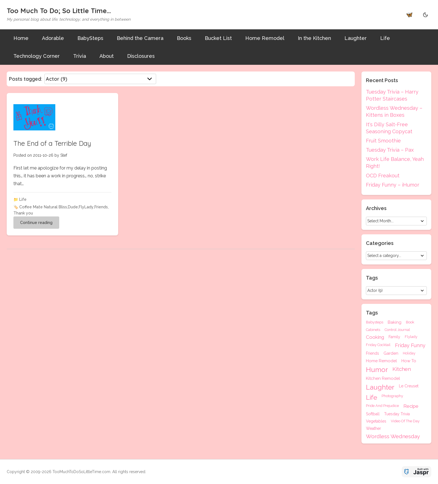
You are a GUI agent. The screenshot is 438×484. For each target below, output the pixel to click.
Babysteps (374, 322)
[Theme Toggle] (425, 14)
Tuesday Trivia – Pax (390, 150)
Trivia (79, 56)
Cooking (375, 337)
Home (20, 38)
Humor (377, 369)
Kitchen (401, 369)
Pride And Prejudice (382, 406)
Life (385, 38)
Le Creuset (408, 386)
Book (410, 322)
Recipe (410, 406)
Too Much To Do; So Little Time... (59, 10)
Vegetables (376, 421)
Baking (394, 322)
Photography (392, 396)
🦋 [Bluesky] (409, 14)
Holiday (409, 353)
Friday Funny (410, 345)
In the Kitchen (314, 38)
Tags (372, 313)
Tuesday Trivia (397, 414)
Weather (373, 428)
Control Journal (397, 330)
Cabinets (373, 330)
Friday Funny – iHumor (392, 185)
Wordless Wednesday (393, 436)
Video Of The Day (405, 421)
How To (408, 361)
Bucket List (218, 38)
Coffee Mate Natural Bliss (43, 207)
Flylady (411, 337)
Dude (73, 207)
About (106, 56)
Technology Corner (36, 56)
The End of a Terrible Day (52, 143)
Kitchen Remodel (383, 378)
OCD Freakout (382, 175)
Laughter (355, 38)
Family (394, 337)
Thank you (23, 213)
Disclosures (141, 56)
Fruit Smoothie (383, 141)
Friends (101, 207)
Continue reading (36, 222)
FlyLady (86, 207)
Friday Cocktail (378, 345)
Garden (391, 353)
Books (184, 38)
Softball (373, 414)
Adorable (53, 38)
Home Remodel (264, 38)
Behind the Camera (140, 38)
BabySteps (90, 38)
